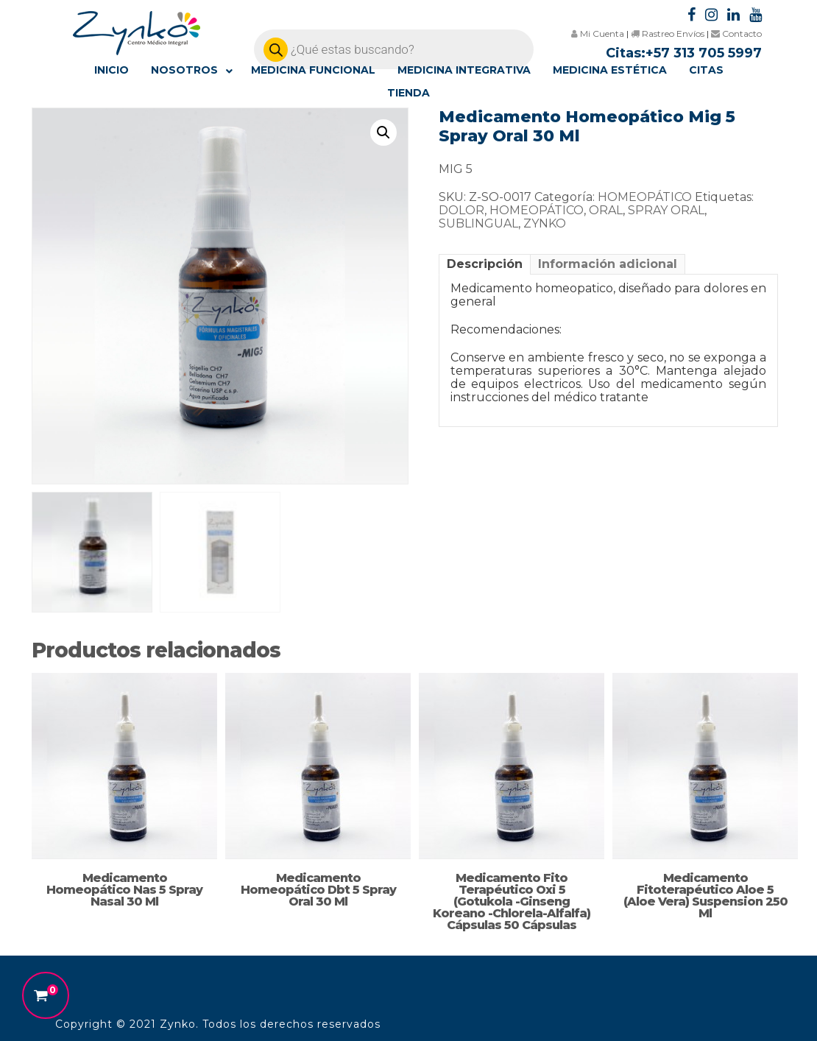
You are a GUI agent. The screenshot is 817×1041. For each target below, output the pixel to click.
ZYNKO (544, 223)
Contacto (736, 33)
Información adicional (607, 264)
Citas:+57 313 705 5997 (684, 53)
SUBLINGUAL (478, 223)
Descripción (485, 264)
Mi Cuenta (597, 33)
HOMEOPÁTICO (645, 197)
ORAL (606, 210)
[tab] (485, 264)
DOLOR (461, 210)
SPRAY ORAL (666, 210)
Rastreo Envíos (667, 33)
